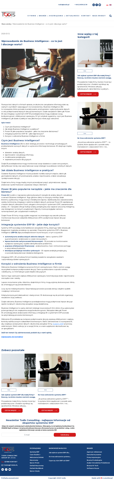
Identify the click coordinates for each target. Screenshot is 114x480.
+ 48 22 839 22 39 (81, 4)
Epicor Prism (34, 463)
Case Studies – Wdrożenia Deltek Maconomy (37, 457)
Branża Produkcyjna (94, 460)
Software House (93, 468)
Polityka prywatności (10, 478)
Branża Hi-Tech (92, 465)
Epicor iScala (35, 471)
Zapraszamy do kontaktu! (12, 337)
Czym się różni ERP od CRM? (59, 460)
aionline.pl (108, 478)
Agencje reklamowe (94, 452)
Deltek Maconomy (37, 465)
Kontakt (86, 16)
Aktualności (72, 16)
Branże (42, 16)
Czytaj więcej (12, 410)
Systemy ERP (58, 324)
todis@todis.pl (63, 4)
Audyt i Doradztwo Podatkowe (98, 463)
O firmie (31, 16)
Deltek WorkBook (36, 468)
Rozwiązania (56, 16)
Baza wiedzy (99, 16)
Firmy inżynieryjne (94, 457)
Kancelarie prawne (94, 454)
